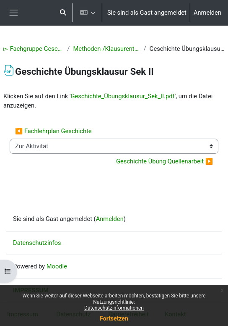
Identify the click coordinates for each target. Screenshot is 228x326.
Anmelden (207, 12)
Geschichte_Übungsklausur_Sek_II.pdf (123, 96)
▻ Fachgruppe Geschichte (33, 49)
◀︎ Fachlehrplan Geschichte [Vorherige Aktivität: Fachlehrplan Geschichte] (53, 131)
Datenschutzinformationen (114, 308)
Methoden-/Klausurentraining (106, 49)
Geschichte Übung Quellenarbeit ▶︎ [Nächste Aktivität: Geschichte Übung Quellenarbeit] (164, 161)
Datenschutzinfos (37, 243)
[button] (62, 13)
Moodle (57, 266)
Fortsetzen (114, 318)
